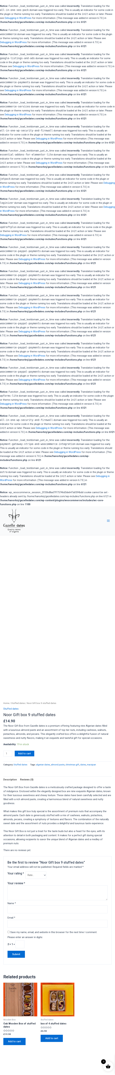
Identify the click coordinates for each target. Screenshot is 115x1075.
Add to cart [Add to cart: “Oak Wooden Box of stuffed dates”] (14, 1041)
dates (83, 764)
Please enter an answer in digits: (25, 937)
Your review (16, 883)
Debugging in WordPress (18, 18)
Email (11, 917)
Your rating (16, 873)
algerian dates (43, 764)
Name (12, 903)
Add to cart (24, 753)
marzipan (91, 764)
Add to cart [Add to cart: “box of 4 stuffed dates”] (51, 1038)
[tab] (10, 779)
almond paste (58, 764)
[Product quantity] (7, 754)
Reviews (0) (26, 779)
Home (6, 703)
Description (10, 779)
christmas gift (72, 764)
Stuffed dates (18, 703)
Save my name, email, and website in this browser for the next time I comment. (53, 932)
